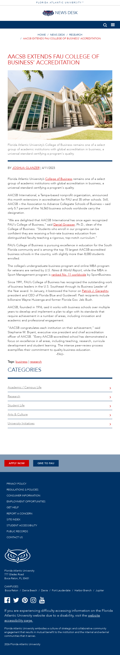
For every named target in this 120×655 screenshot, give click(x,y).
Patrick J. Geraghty (95, 291)
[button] (105, 24)
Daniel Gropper (64, 225)
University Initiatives (21, 423)
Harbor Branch (83, 590)
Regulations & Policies (22, 489)
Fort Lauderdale (61, 590)
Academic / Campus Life (25, 387)
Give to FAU (46, 463)
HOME (42, 34)
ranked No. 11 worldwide (68, 275)
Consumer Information (23, 495)
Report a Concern (19, 513)
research (36, 362)
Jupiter (100, 590)
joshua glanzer (26, 168)
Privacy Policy (16, 483)
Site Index (13, 519)
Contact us (15, 537)
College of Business (58, 179)
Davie (44, 590)
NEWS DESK (57, 34)
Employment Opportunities (26, 501)
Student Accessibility (22, 525)
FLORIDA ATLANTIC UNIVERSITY (60, 2)
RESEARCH (75, 34)
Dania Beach (29, 590)
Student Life (16, 405)
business (21, 362)
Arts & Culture (18, 414)
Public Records (17, 531)
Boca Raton (11, 590)
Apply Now (17, 463)
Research (14, 396)
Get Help (13, 507)
